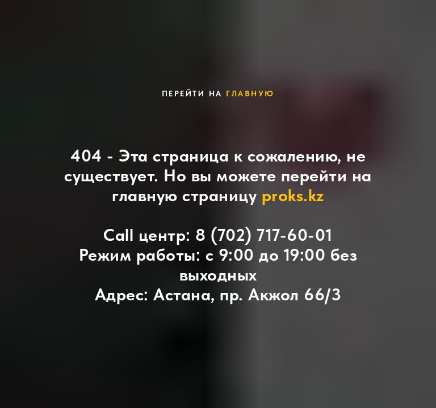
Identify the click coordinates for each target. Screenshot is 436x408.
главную (250, 93)
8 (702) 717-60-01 (264, 234)
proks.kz (293, 195)
